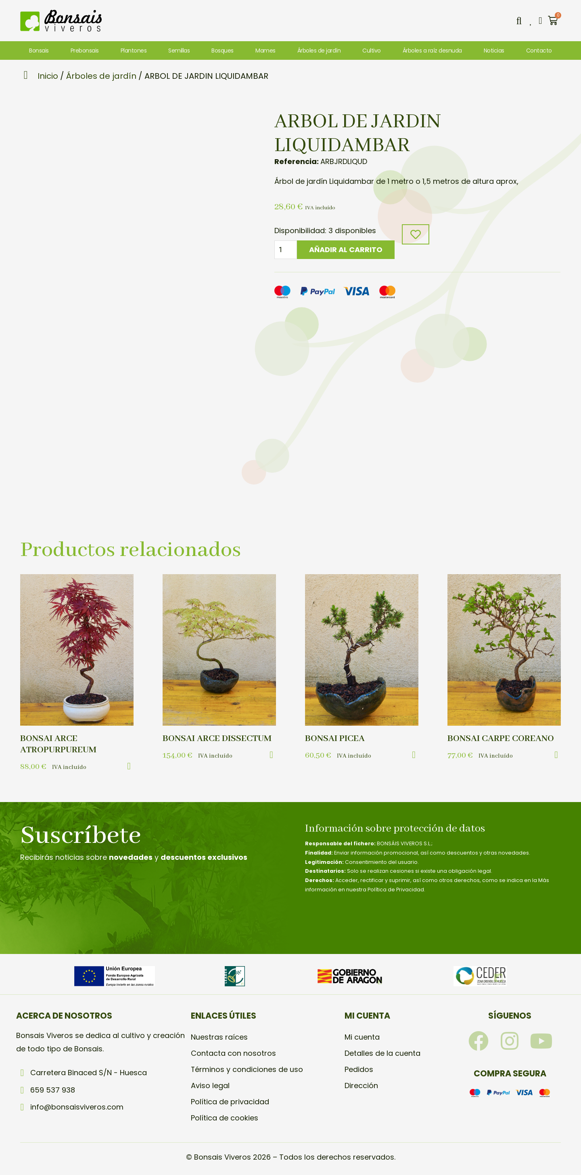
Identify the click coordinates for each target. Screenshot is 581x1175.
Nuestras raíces (219, 1037)
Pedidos (359, 1069)
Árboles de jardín (319, 50)
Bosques (222, 50)
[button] (519, 20)
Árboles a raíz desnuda (432, 50)
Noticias (494, 50)
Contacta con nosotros (233, 1053)
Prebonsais (85, 50)
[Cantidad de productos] (285, 249)
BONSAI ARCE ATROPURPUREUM (58, 744)
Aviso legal (210, 1085)
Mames (265, 50)
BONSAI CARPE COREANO (500, 738)
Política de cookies (224, 1118)
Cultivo (371, 50)
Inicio (48, 76)
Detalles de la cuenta (382, 1053)
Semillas (179, 50)
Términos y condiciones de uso (247, 1069)
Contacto (539, 50)
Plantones (134, 50)
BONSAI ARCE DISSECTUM (217, 738)
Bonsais (39, 50)
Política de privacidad (230, 1102)
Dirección (361, 1085)
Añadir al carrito (345, 249)
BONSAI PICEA (335, 738)
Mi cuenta (362, 1037)
